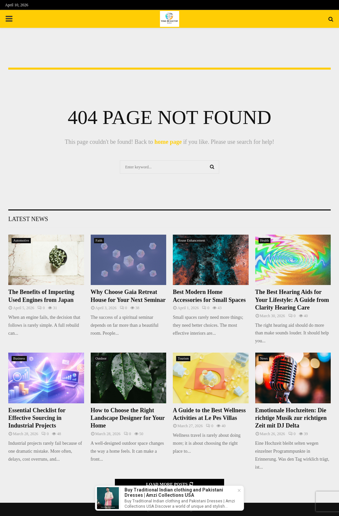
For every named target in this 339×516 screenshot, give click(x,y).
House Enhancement (191, 240)
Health (264, 240)
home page (168, 142)
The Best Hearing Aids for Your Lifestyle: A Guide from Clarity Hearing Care (292, 300)
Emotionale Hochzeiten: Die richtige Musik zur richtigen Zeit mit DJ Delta (291, 418)
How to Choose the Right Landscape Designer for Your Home (128, 418)
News (264, 358)
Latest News (28, 219)
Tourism (183, 358)
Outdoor (101, 358)
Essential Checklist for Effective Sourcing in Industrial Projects (37, 418)
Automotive (21, 240)
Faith (99, 240)
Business (19, 358)
